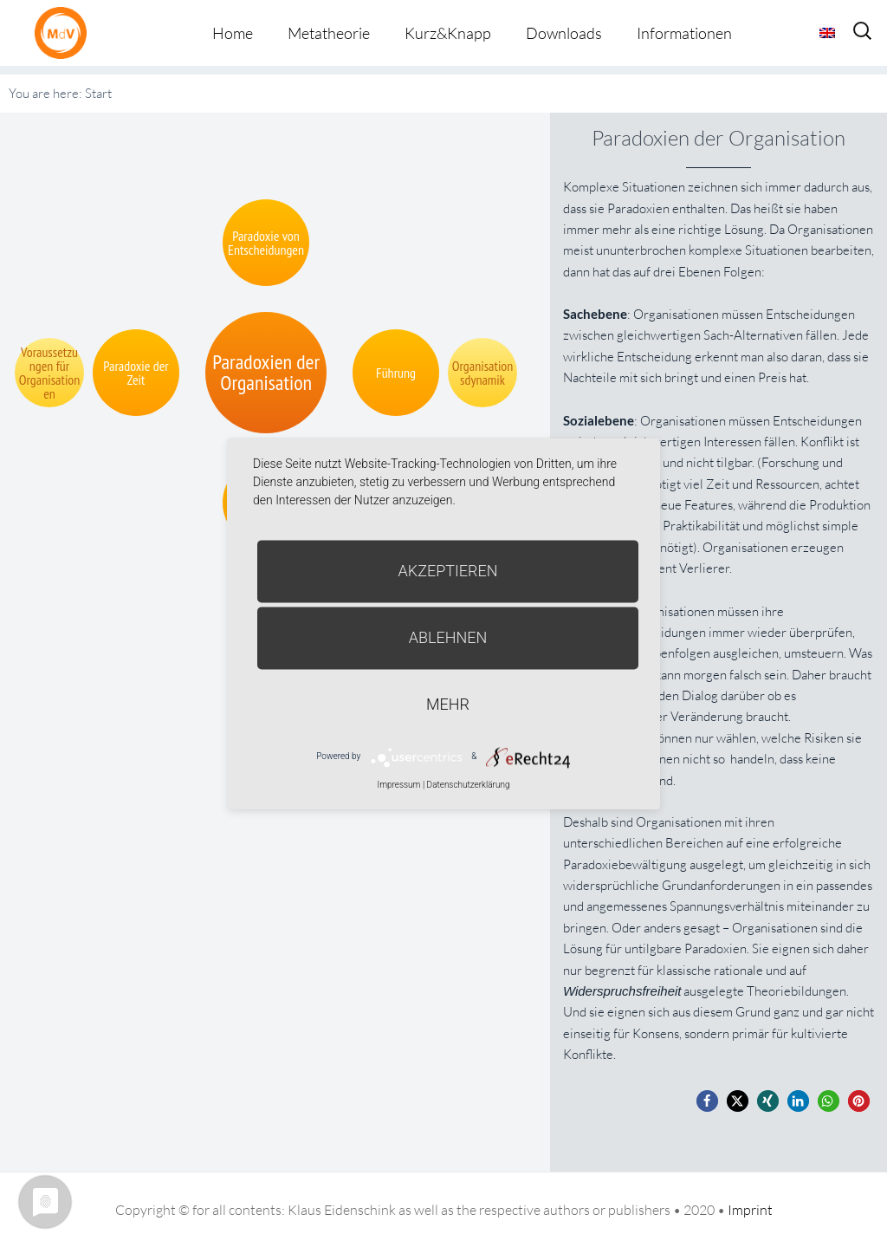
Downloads (564, 32)
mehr (447, 704)
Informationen (684, 32)
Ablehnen (448, 637)
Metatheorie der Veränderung (65, 32)
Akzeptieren (448, 571)
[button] (707, 1101)
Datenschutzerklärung (468, 784)
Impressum (398, 784)
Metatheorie (329, 32)
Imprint (750, 1209)
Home (232, 32)
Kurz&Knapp (448, 32)
